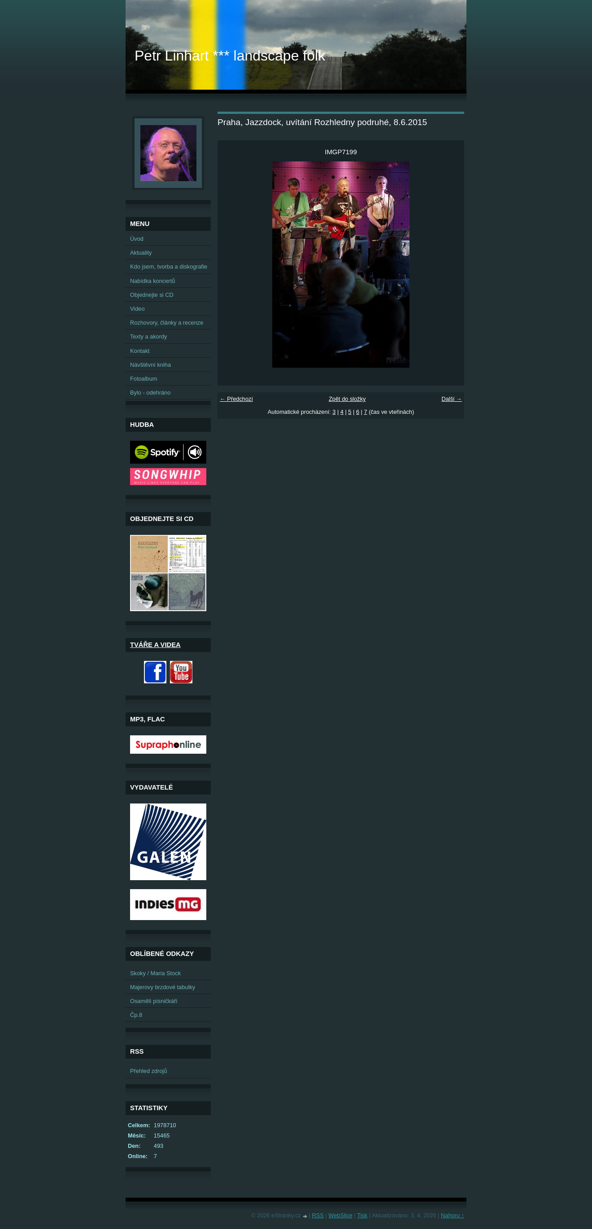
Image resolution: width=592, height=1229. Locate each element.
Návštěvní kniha (150, 364)
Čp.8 (136, 1015)
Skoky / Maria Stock (155, 973)
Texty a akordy (148, 336)
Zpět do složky (347, 398)
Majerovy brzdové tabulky (162, 987)
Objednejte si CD (152, 294)
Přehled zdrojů (148, 1071)
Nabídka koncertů (152, 281)
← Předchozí (236, 398)
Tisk (362, 1215)
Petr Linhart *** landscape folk (230, 56)
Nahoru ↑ (452, 1215)
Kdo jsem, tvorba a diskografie (168, 266)
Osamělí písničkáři (153, 1001)
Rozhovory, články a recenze (166, 322)
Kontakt (139, 350)
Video (137, 308)
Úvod (137, 238)
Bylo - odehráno (150, 392)
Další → (451, 398)
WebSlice (340, 1215)
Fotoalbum (143, 378)
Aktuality (141, 252)
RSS (317, 1215)
